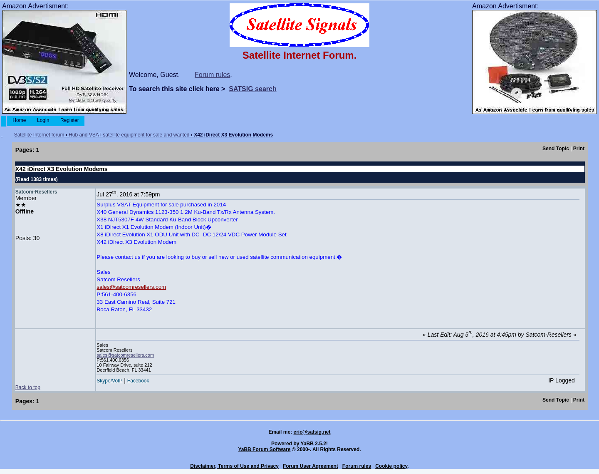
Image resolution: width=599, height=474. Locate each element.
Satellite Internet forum (39, 135)
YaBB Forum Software (264, 449)
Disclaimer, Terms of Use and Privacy (234, 466)
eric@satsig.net (311, 432)
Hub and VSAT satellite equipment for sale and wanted (129, 135)
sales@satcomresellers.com (131, 287)
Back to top (27, 387)
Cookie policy (391, 466)
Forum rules (212, 74)
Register (69, 120)
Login (43, 120)
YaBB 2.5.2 (313, 444)
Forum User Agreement (310, 466)
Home (19, 120)
